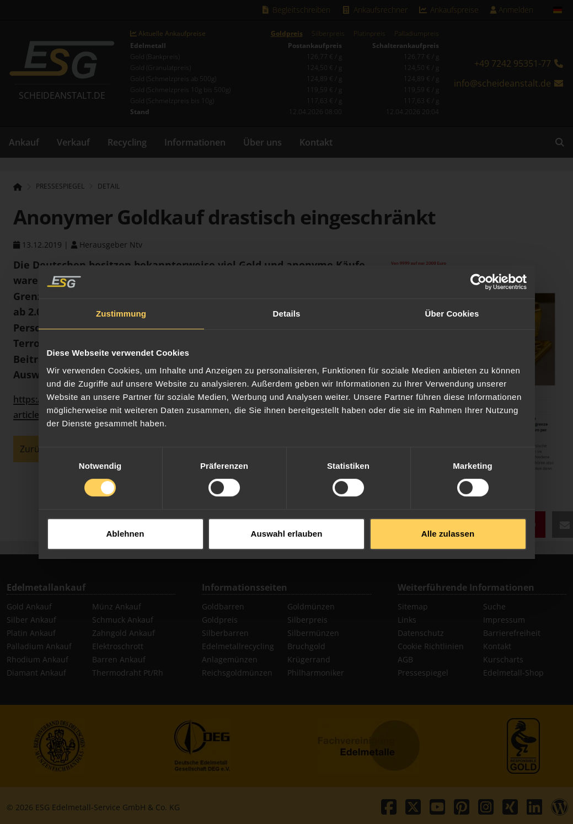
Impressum (504, 619)
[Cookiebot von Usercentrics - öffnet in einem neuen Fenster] (478, 266)
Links (407, 619)
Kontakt (316, 142)
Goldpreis (287, 33)
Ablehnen (125, 517)
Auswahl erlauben (287, 517)
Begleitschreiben (296, 9)
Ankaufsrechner (374, 9)
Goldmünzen (311, 606)
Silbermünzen (313, 633)
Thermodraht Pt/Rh (127, 672)
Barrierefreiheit (511, 633)
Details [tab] (287, 297)
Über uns (262, 142)
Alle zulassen (447, 517)
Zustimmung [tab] (121, 297)
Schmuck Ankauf (122, 619)
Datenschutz (421, 633)
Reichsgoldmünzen (237, 672)
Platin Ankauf (31, 633)
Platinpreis (369, 33)
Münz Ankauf (116, 606)
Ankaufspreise (449, 9)
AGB (405, 659)
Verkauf (73, 142)
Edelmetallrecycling (238, 646)
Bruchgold (306, 646)
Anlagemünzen (230, 659)
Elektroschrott (117, 646)
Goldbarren (223, 606)
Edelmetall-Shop (513, 672)
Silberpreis (328, 33)
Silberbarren (225, 633)
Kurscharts (503, 659)
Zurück (34, 449)
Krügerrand (308, 659)
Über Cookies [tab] (452, 297)
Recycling (127, 142)
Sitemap (413, 606)
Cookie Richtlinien (431, 646)
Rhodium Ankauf (37, 659)
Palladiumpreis (416, 33)
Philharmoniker (315, 672)
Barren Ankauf (119, 659)
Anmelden (511, 9)
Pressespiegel (423, 672)
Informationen (195, 142)
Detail (109, 186)
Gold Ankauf (29, 606)
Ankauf (24, 142)
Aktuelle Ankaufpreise (168, 33)
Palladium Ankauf (39, 646)
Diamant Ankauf (36, 672)
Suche (494, 606)
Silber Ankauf (31, 619)
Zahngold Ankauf (123, 633)
